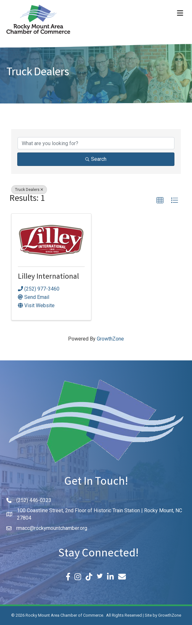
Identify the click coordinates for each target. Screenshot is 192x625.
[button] (160, 200)
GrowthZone (110, 339)
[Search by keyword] (96, 143)
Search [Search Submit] (95, 159)
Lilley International (48, 277)
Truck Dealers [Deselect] (29, 189)
